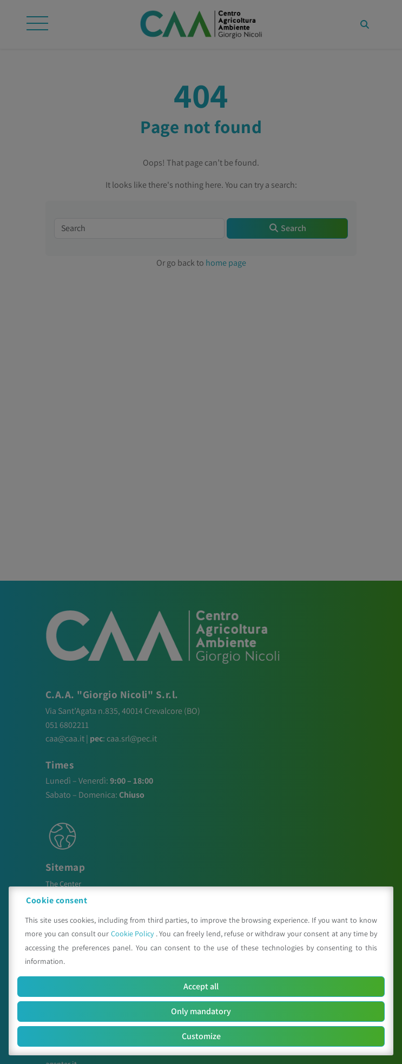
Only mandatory (201, 1011)
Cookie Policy (133, 933)
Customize (201, 1036)
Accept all (201, 986)
